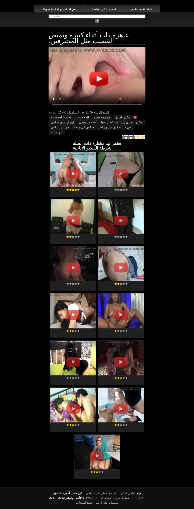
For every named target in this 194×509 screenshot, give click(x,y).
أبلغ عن (53, 112)
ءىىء (128, 127)
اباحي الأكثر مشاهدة (104, 9)
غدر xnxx (57, 132)
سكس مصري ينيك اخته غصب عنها (121, 122)
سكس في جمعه (84, 127)
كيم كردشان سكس (62, 122)
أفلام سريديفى (88, 122)
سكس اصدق (123, 117)
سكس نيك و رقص (109, 127)
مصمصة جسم (102, 117)
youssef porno (61, 117)
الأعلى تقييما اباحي (142, 9)
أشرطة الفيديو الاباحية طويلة (60, 9)
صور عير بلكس (60, 127)
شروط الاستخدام (110, 497)
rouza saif (82, 117)
